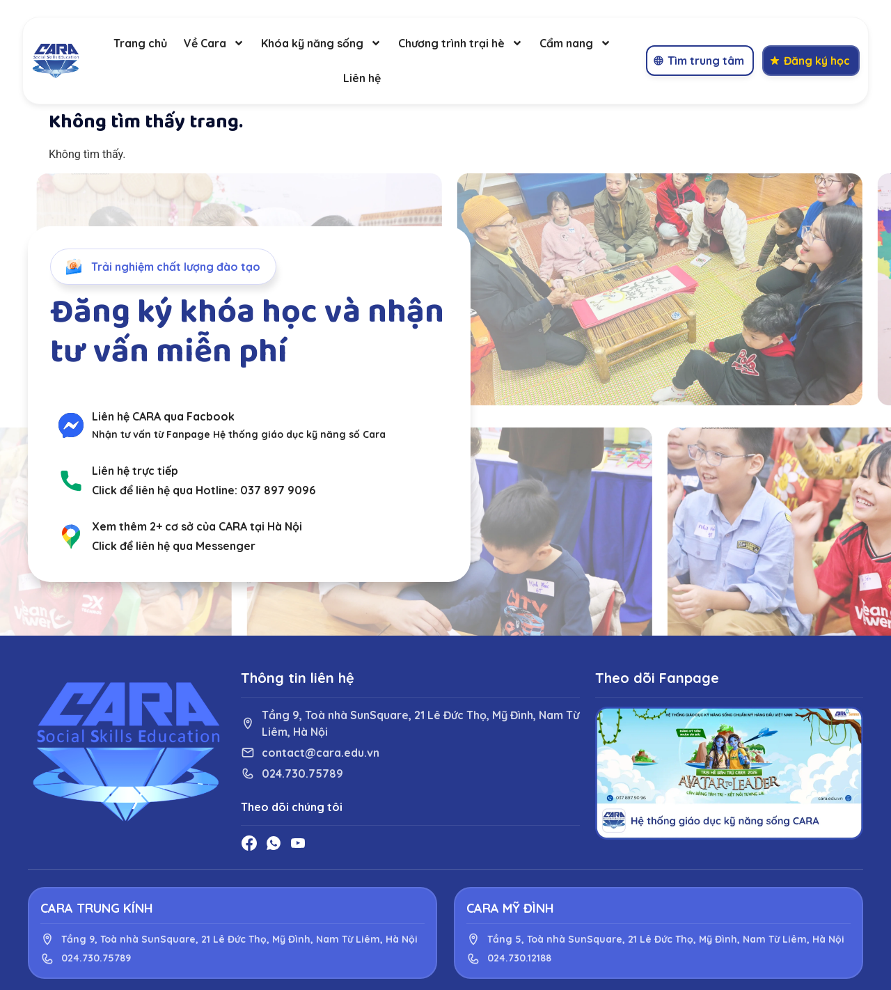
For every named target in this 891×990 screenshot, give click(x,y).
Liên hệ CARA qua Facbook (163, 416)
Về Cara (214, 43)
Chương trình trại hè (460, 43)
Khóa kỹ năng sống (321, 43)
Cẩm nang (575, 43)
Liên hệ (362, 78)
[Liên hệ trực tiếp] (71, 480)
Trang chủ (140, 43)
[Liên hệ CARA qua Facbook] (71, 425)
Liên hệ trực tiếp (135, 471)
